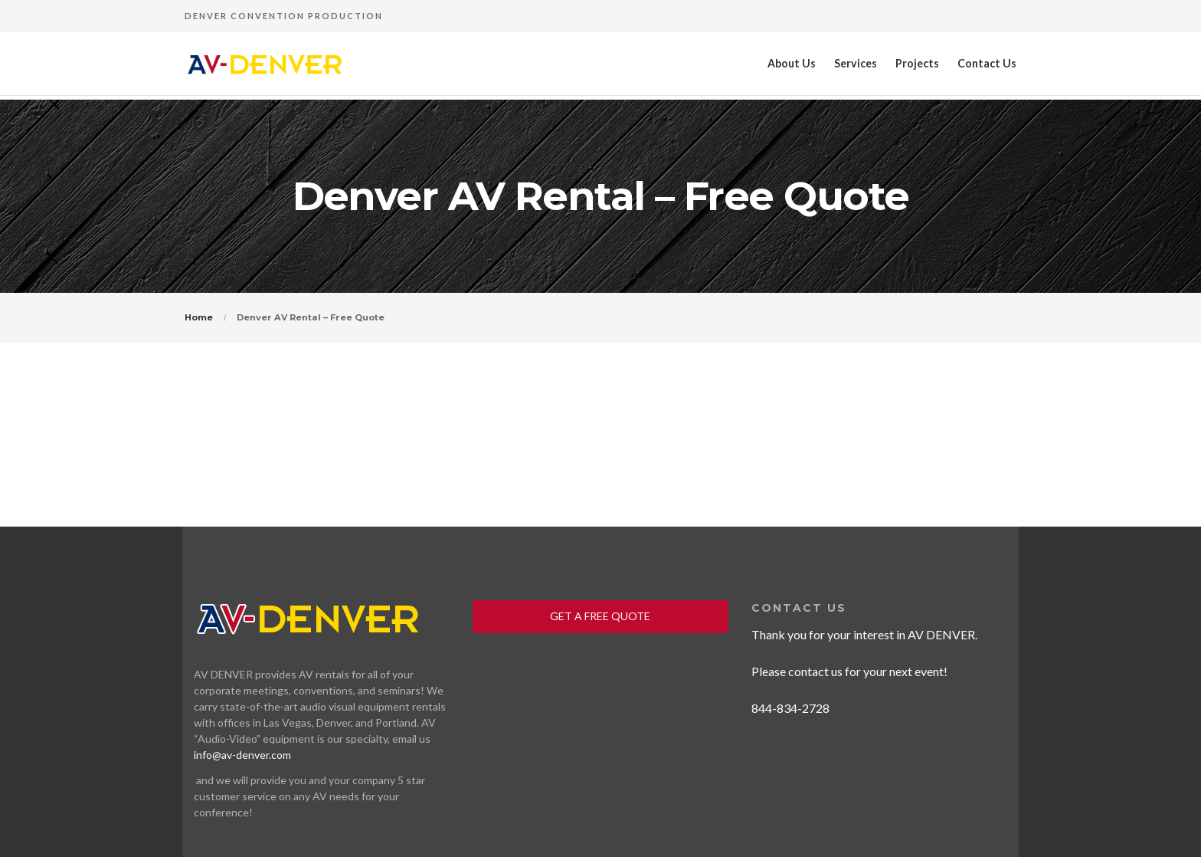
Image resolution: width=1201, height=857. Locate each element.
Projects (917, 63)
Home (199, 317)
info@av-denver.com (242, 754)
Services (855, 63)
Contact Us (986, 63)
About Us (791, 63)
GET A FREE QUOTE (600, 615)
